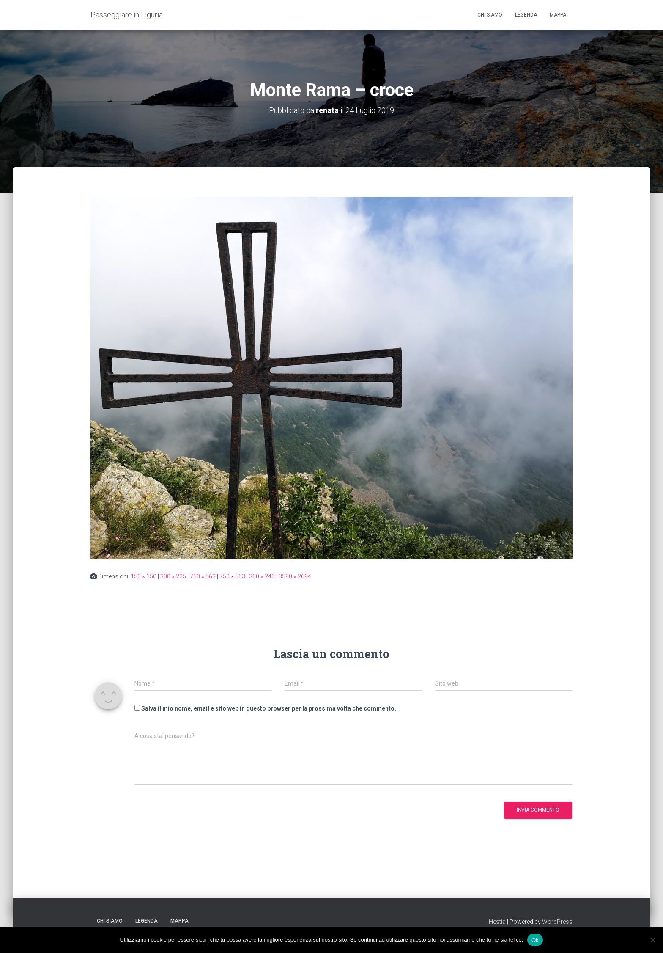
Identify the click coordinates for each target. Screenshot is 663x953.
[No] (652, 940)
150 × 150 (143, 576)
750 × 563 (203, 576)
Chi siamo (489, 15)
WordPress (557, 921)
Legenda (526, 15)
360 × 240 (262, 576)
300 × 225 (173, 576)
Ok (535, 939)
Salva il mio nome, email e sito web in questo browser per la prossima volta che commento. (268, 708)
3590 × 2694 (295, 576)
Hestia (497, 921)
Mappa (558, 15)
